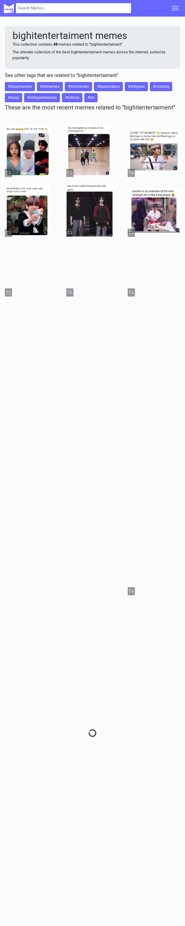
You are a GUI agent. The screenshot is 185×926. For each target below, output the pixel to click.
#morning (161, 86)
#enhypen (136, 86)
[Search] (73, 8)
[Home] (9, 8)
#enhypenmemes (42, 97)
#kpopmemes (20, 86)
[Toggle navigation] (175, 8)
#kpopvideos (108, 86)
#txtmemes (50, 86)
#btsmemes (78, 86)
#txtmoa (72, 97)
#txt (90, 97)
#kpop (13, 97)
